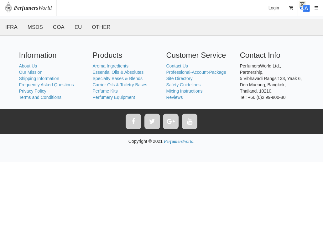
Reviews (174, 97)
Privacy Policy (32, 91)
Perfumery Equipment (114, 97)
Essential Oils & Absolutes (118, 72)
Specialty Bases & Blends (118, 78)
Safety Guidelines (183, 84)
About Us (28, 65)
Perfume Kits (105, 91)
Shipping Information (39, 78)
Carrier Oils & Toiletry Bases (120, 84)
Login (273, 7)
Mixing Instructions (184, 91)
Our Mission (31, 72)
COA (59, 27)
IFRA (11, 27)
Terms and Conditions (40, 97)
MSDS (35, 27)
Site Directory (179, 78)
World (33, 8)
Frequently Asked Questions (46, 84)
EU (78, 27)
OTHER (101, 27)
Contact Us (177, 65)
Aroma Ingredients (110, 65)
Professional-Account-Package (196, 72)
